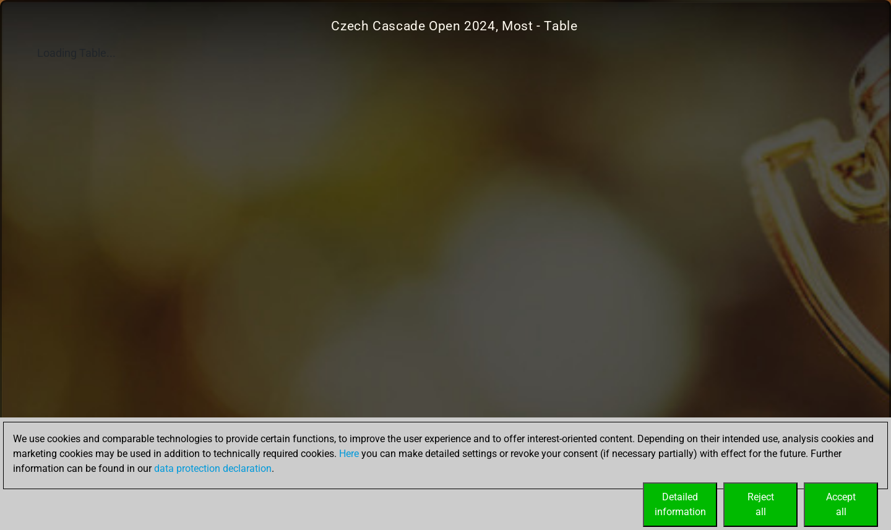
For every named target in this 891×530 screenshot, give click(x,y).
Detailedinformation (680, 504)
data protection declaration (213, 468)
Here (349, 453)
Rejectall (760, 504)
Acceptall (841, 504)
